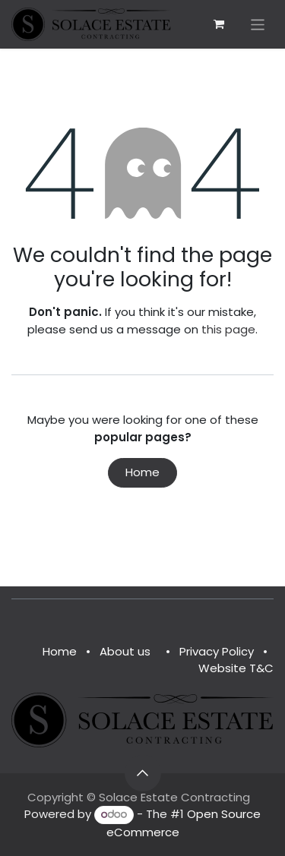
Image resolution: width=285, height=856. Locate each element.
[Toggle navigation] (258, 24)
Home (142, 472)
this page (228, 329)
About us (125, 651)
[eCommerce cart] (219, 24)
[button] (143, 773)
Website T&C (236, 668)
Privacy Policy (216, 651)
